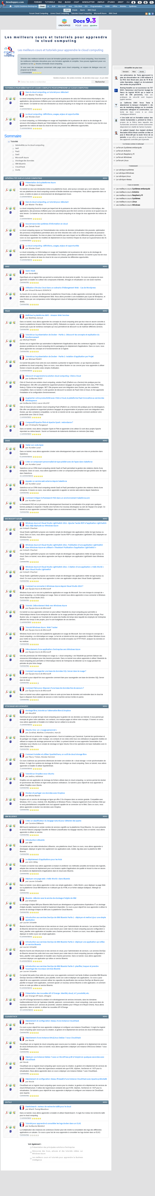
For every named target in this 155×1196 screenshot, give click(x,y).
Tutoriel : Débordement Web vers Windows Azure (46, 606)
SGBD (107, 6)
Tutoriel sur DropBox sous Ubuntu (39, 774)
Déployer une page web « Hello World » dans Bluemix (47, 879)
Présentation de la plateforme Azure (40, 183)
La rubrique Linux (123, 176)
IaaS (17, 148)
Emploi (100, 2)
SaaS (17, 155)
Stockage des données (24, 161)
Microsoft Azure (100, 13)
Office (115, 6)
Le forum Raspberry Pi (125, 154)
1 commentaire (26, 72)
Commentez (24, 282)
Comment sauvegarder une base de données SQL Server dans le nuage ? (55, 671)
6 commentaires (26, 457)
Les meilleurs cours (133, 189)
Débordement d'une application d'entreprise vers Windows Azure (52, 649)
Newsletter (88, 2)
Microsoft (62, 6)
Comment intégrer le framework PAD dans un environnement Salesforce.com (57, 498)
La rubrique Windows (125, 173)
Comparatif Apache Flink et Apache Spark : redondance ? (49, 422)
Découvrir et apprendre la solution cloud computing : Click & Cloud (53, 376)
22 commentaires (26, 1010)
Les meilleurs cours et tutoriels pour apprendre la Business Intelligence (57, 1158)
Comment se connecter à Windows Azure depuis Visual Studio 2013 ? (54, 586)
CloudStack (20, 167)
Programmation (96, 6)
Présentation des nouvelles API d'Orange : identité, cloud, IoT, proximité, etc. (57, 993)
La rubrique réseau (124, 180)
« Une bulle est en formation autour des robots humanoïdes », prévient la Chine (136, 122)
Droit (120, 2)
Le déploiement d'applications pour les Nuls (43, 860)
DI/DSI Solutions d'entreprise (25, 6)
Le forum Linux (122, 161)
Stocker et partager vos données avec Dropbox (45, 793)
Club (128, 2)
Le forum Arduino (123, 151)
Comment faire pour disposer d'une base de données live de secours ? (54, 688)
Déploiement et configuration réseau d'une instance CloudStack (52, 1021)
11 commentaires (26, 476)
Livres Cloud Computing (59, 13)
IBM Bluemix (20, 164)
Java (70, 6)
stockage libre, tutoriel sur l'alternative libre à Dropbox (48, 711)
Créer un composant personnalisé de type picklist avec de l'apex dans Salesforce (58, 462)
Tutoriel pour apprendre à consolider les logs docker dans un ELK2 (53, 1124)
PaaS (17, 151)
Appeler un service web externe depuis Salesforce (46, 481)
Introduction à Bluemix (35, 840)
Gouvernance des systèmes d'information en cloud (46, 224)
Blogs (67, 2)
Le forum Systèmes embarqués (129, 148)
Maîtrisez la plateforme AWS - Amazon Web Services (47, 315)
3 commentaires (26, 128)
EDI (86, 6)
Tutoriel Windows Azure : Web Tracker (41, 627)
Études (111, 2)
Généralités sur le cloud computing (29, 145)
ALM (53, 6)
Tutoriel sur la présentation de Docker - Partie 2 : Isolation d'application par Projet (59, 357)
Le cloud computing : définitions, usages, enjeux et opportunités (52, 114)
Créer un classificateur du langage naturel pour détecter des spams (53, 821)
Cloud (42, 6)
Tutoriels (50, 2)
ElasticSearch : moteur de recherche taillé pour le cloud (48, 1107)
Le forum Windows (124, 157)
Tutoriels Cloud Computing (81, 13)
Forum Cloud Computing (38, 13)
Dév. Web (78, 6)
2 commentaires (26, 109)
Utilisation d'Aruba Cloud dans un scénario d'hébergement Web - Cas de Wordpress (60, 288)
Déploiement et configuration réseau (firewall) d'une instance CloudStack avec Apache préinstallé (66, 1079)
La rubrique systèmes (125, 170)
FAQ (60, 2)
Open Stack (30, 271)
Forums (38, 2)
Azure (82, 10)
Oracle (74, 10)
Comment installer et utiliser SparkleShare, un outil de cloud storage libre (55, 754)
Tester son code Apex (34, 445)
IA (48, 6)
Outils (17, 170)
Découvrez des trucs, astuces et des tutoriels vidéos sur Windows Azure (57, 1152)
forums (38, 64)
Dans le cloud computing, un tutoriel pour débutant (47, 92)
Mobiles (123, 6)
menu (105, 178)
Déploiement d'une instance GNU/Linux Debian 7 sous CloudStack (53, 1038)
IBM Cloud (92, 10)
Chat (76, 2)
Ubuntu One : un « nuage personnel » (41, 730)
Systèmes (133, 6)
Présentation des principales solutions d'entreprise (53, 1147)
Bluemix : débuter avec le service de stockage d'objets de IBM (50, 898)
